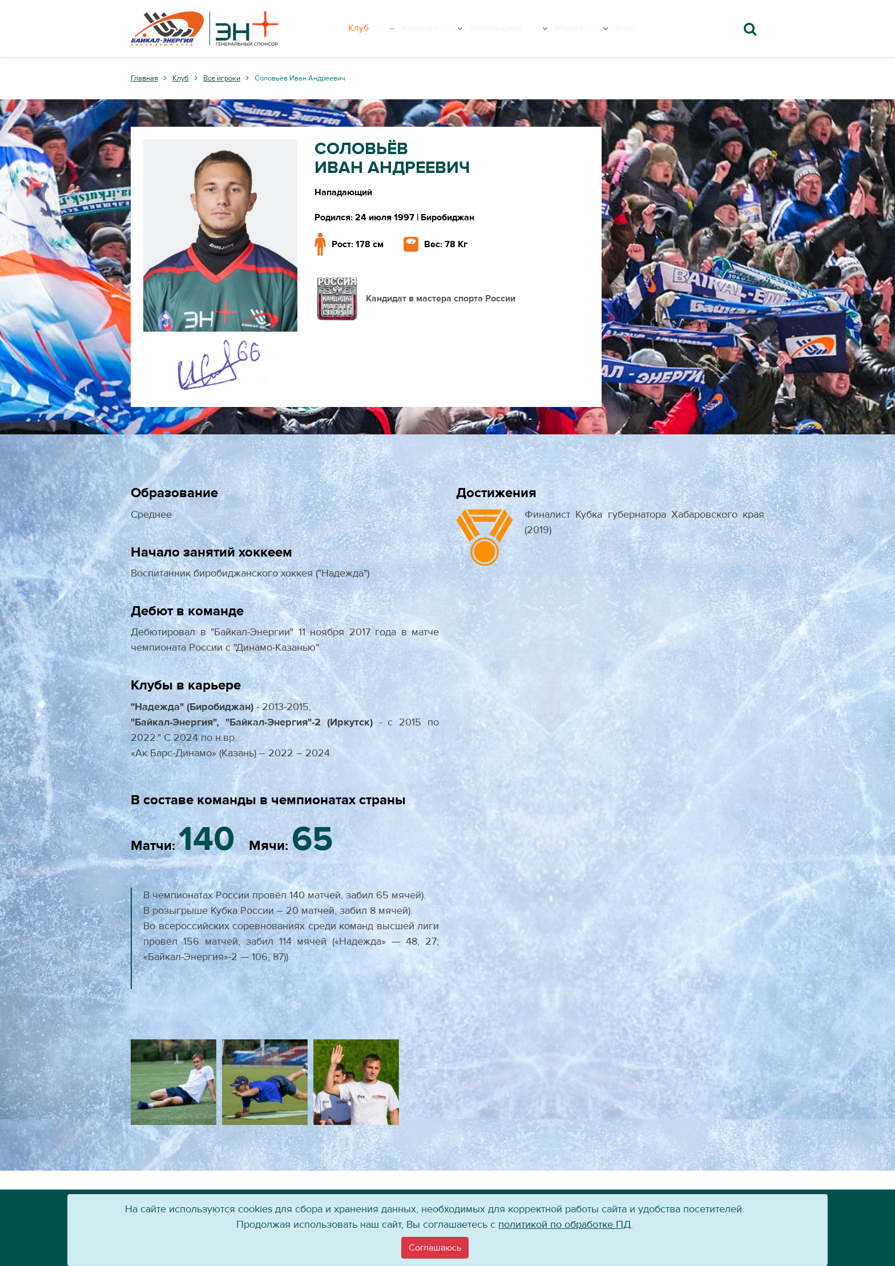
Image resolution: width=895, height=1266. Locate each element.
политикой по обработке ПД (564, 1224)
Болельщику (521, 29)
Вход (644, 29)
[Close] (435, 1248)
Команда (438, 29)
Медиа (597, 29)
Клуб (378, 29)
